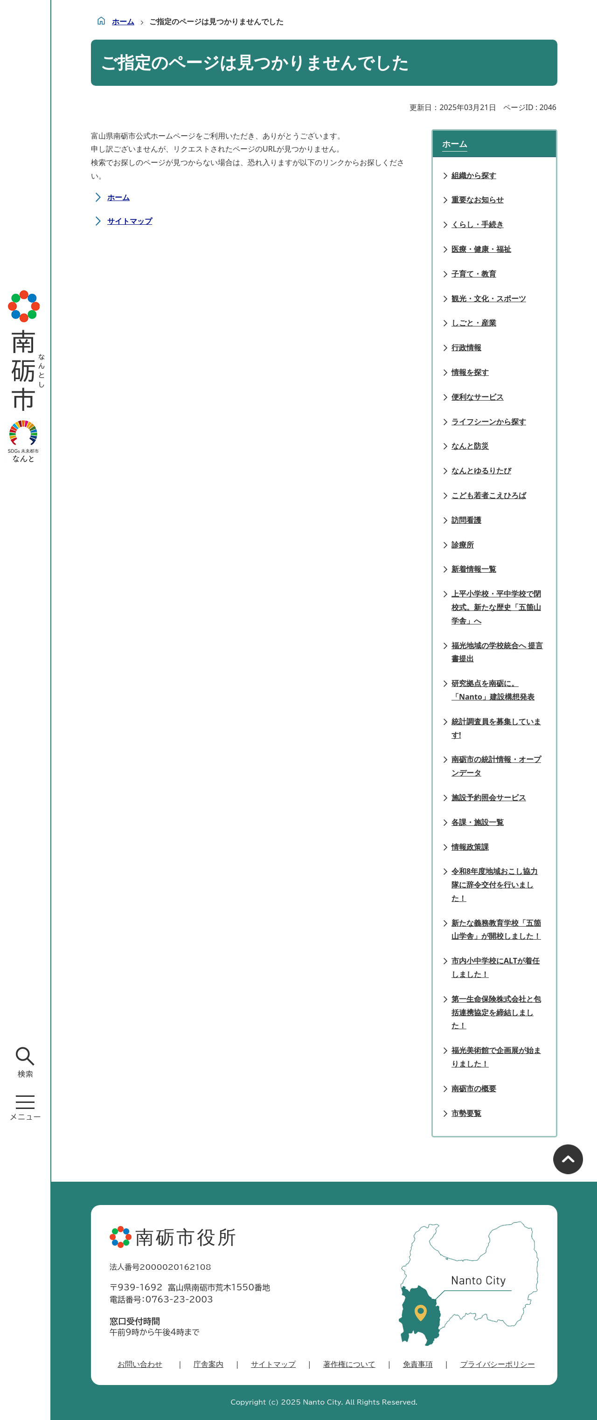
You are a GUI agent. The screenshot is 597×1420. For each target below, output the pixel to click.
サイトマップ (129, 221)
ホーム (123, 21)
